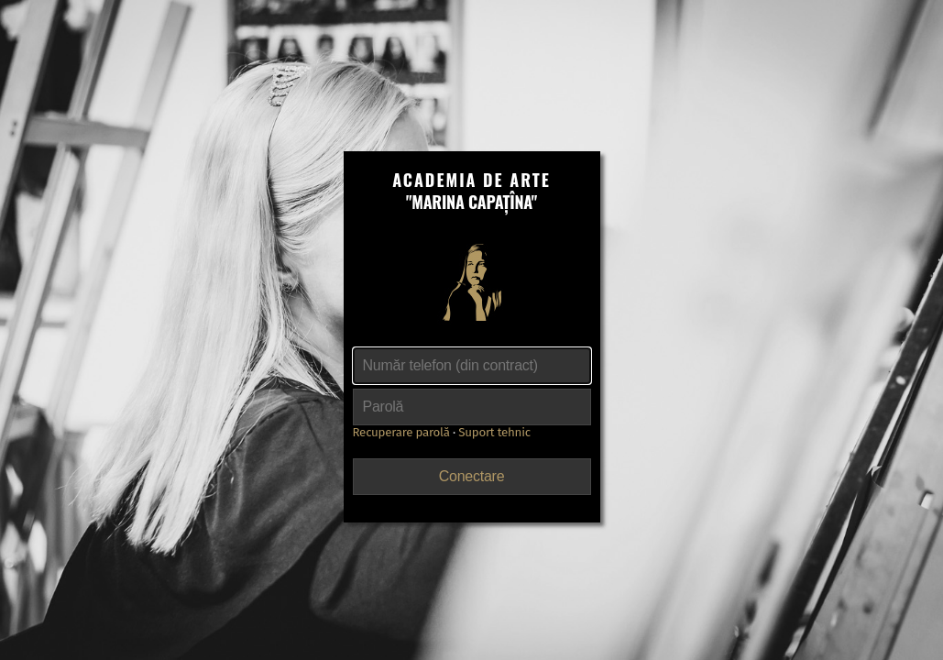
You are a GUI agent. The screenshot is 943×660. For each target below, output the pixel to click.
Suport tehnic (494, 432)
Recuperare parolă (401, 432)
